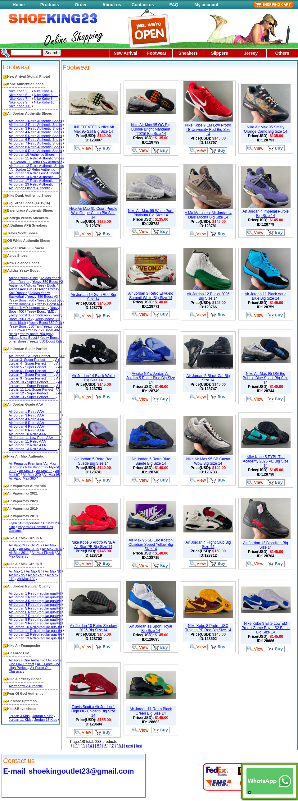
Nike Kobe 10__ (46, 102)
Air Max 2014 (52, 549)
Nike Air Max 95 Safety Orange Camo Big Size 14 (265, 129)
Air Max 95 (44, 471)
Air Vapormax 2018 (22, 516)
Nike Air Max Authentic (25, 456)
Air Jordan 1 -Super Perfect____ (33, 356)
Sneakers (188, 53)
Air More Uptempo (22, 701)
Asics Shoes (17, 255)
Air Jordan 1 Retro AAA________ (34, 411)
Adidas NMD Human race (28, 308)
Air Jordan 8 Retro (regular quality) (35, 619)
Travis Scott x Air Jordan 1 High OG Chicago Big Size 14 (93, 711)
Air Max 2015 (29, 549)
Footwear (156, 53)
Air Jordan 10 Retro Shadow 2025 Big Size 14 (93, 628)
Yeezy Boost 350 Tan (25, 326)
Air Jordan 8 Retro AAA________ (34, 430)
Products (49, 4)
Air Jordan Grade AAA (25, 404)
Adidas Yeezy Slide (23, 278)
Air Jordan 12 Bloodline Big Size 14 (265, 545)
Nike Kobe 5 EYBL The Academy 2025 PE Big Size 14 (265, 461)
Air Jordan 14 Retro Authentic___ (34, 177)
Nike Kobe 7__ (20, 98)
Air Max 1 (26, 471)
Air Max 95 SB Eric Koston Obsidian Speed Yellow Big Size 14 (151, 544)
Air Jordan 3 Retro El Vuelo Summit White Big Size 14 (150, 295)
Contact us (143, 4)
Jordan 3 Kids (19, 716)
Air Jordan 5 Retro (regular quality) (35, 608)
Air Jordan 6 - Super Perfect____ (35, 369)
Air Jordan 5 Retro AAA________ (34, 423)
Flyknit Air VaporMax (24, 523)
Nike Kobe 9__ (20, 102)
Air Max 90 (53, 571)
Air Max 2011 (19, 553)
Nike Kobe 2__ (20, 91)
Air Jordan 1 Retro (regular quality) (35, 593)
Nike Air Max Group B (24, 564)
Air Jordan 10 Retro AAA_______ (34, 434)
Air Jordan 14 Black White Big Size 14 (93, 378)
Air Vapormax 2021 (22, 493)
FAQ (173, 4)
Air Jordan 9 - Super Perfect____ (34, 376)
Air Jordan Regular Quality (28, 586)
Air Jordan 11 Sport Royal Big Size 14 (150, 628)
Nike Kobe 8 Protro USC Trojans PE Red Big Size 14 (208, 628)
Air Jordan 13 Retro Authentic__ (35, 169)
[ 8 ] (120, 746)
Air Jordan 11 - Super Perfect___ (35, 384)
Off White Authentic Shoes (28, 240)
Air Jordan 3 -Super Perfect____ (37, 357)
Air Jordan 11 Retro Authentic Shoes (36, 158)
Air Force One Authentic (27, 660)
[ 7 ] (113, 746)
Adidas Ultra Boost (23, 337)
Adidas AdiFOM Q (22, 289)
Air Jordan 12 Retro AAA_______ (34, 445)
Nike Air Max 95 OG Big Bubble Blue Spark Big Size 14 (265, 377)
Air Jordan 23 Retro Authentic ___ (34, 184)
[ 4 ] (91, 746)
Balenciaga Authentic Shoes (30, 210)
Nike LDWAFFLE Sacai (25, 248)
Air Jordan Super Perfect (27, 349)
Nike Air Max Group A (24, 538)
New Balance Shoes (23, 263)
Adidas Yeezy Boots (40, 285)
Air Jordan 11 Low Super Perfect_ (34, 387)
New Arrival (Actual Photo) (28, 76)
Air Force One (18, 653)
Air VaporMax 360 (22, 478)
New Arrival (126, 53)
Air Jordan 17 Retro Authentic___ (34, 180)
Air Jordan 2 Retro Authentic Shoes (35, 125)
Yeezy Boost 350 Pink (45, 323)
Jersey (251, 53)
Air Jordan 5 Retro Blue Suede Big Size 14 (150, 461)
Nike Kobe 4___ (46, 91)
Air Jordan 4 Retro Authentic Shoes (35, 132)
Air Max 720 (26, 579)
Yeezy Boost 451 (49, 304)
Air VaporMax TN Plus (25, 545)
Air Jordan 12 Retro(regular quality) (35, 634)
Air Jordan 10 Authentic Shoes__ (33, 154)
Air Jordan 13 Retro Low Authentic (35, 173)
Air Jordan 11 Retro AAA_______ (34, 441)
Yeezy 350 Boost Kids (45, 341)
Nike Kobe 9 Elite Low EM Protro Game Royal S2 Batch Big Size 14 (266, 627)
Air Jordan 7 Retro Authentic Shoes (35, 143)
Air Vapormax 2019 (22, 508)
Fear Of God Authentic (25, 693)
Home (19, 4)
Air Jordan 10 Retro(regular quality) (35, 627)
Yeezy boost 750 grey (36, 334)
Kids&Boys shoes (21, 709)
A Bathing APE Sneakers (27, 225)
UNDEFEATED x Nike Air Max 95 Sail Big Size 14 (93, 129)
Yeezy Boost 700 (21, 300)
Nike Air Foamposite (23, 645)
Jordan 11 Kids (20, 719)
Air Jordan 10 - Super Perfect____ (34, 380)
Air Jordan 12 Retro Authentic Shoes (36, 166)
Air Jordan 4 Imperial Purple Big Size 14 (265, 213)
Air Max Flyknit (42, 553)
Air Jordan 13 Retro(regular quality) (35, 638)
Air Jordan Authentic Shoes (29, 113)
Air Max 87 (34, 571)
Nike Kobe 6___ (46, 95)
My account (206, 4)
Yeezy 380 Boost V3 (42, 296)
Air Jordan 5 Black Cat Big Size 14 (208, 378)
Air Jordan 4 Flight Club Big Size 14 (208, 544)
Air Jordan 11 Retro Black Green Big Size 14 (150, 711)
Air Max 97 (36, 575)
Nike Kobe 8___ (46, 98)
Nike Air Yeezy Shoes (24, 679)
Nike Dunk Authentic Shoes (29, 195)
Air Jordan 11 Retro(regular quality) (35, 631)
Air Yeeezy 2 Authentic (26, 686)
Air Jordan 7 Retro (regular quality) (35, 616)
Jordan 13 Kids (45, 719)
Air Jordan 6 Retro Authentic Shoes (35, 139)
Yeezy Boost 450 (21, 304)
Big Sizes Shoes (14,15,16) (28, 203)
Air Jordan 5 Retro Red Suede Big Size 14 (93, 461)
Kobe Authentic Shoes (25, 84)
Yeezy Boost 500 (49, 300)
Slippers (219, 53)
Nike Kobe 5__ (20, 95)
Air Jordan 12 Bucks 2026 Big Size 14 (208, 296)
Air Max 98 (51, 474)
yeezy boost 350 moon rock (30, 315)
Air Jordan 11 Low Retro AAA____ (35, 438)
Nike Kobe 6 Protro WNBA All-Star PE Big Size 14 (93, 544)
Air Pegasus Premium (25, 463)
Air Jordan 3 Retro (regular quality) (35, 601)
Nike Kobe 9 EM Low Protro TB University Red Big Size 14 (208, 129)
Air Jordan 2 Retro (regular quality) (35, 597)
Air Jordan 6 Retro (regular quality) (35, 612)
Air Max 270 (32, 474)
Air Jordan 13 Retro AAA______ (33, 449)
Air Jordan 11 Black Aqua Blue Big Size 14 (266, 296)
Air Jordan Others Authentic (30, 188)
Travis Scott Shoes (22, 233)
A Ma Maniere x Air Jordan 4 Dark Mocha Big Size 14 (208, 215)
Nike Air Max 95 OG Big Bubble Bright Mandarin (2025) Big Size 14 (150, 129)
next (129, 746)
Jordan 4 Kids (42, 716)
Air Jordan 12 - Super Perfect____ (35, 391)
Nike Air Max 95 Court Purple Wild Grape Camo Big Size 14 (93, 212)
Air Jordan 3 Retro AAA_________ (35, 415)
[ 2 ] (76, 746)
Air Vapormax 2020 (22, 501)
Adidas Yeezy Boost (23, 270)
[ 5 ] (98, 746)
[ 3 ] (83, 746)
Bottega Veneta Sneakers (27, 218)
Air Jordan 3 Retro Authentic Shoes (35, 128)
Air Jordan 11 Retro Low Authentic (36, 162)
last (139, 746)
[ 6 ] (105, 746)
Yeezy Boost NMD (41, 311)
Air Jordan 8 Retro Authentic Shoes (35, 147)
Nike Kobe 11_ (20, 106)
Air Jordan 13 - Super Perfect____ (35, 395)
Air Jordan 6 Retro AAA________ (34, 426)
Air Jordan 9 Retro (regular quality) (35, 623)
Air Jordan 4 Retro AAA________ (34, 419)
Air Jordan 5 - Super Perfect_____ (34, 365)
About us (111, 4)
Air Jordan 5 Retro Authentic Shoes (35, 136)
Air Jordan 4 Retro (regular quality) (35, 604)
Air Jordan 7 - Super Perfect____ (34, 372)
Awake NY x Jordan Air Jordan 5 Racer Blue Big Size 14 (150, 377)
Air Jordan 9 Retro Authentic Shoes (35, 151)
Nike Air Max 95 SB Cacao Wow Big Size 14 (208, 461)
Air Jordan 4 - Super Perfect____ (34, 361)
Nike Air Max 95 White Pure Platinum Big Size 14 (151, 213)
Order (81, 4)
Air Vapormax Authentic (26, 486)
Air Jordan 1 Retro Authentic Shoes (35, 121)
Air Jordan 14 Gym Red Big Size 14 (93, 296)
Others (282, 53)
